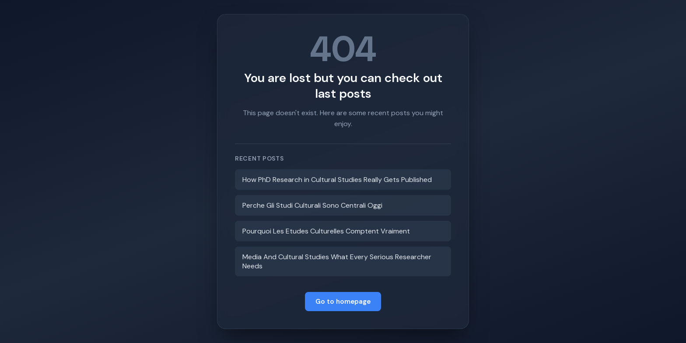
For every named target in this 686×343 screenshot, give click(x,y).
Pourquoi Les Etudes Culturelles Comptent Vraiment (326, 231)
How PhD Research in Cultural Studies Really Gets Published (337, 179)
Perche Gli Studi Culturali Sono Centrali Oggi (312, 205)
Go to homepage (343, 301)
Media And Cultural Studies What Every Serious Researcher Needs (336, 261)
